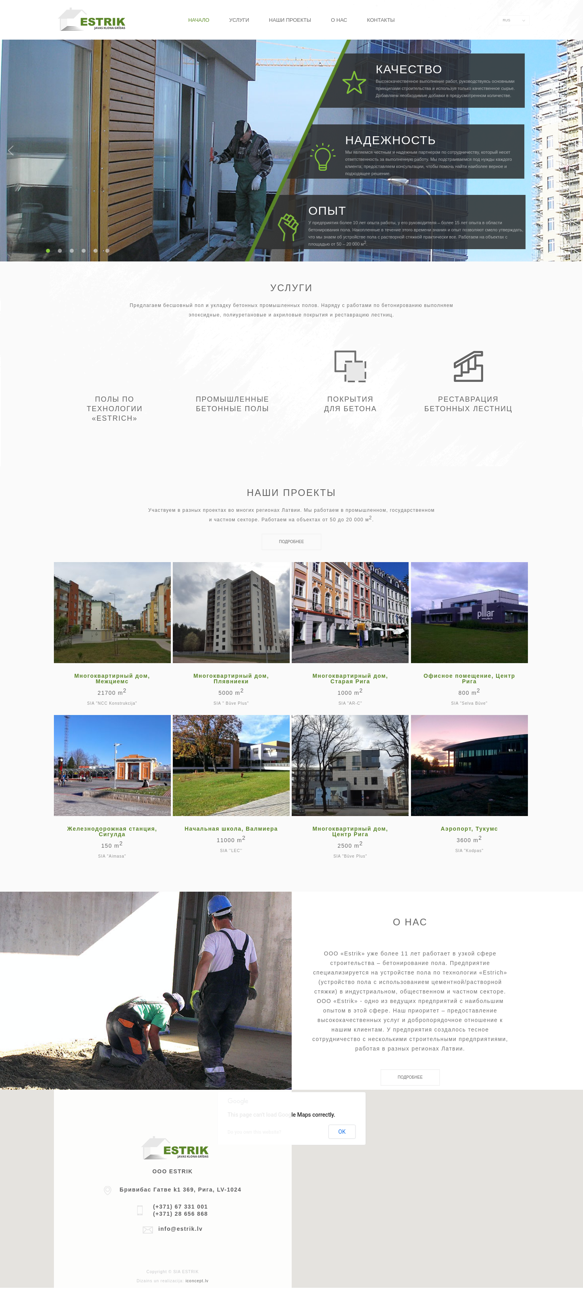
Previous (10, 151)
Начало (198, 20)
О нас (339, 20)
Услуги (239, 20)
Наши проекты (290, 20)
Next (572, 151)
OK (342, 1132)
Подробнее (291, 542)
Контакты (381, 20)
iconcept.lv (196, 1281)
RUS (506, 20)
